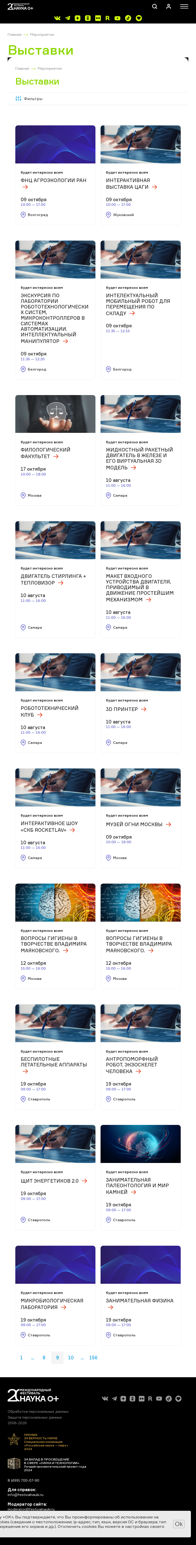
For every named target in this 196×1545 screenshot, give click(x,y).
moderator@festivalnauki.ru (31, 1509)
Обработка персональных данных (38, 1411)
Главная (14, 34)
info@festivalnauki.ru (25, 1494)
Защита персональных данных (35, 1417)
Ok (179, 1523)
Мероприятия (42, 34)
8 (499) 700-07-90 (23, 1480)
